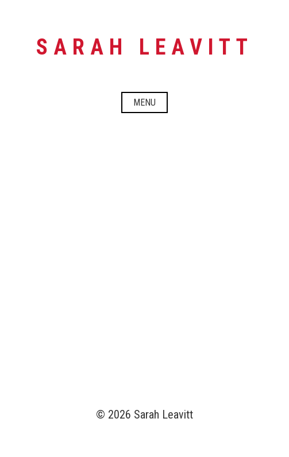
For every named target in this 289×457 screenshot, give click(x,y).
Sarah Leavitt (144, 47)
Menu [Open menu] (144, 102)
